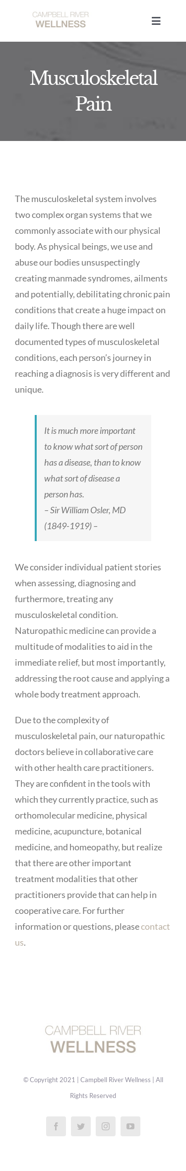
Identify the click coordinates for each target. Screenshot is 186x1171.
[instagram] (106, 1126)
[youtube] (130, 1126)
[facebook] (56, 1126)
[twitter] (81, 1126)
